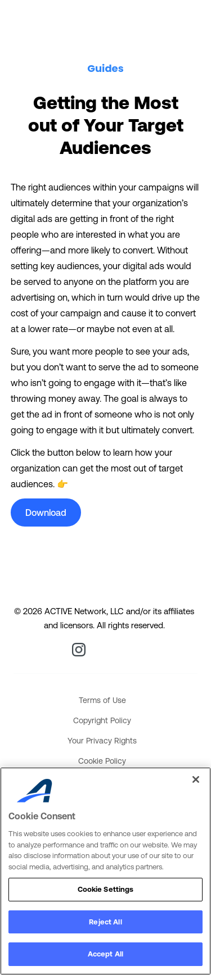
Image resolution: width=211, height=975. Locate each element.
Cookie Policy (102, 760)
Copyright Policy (102, 720)
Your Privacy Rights (102, 740)
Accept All (105, 954)
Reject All (105, 922)
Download (45, 512)
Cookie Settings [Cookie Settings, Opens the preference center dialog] (106, 889)
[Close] (195, 779)
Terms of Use (102, 700)
